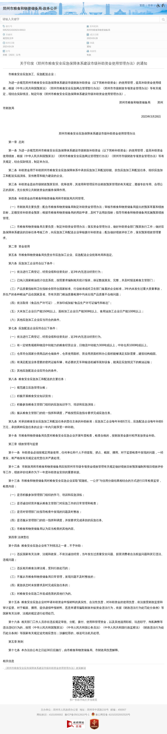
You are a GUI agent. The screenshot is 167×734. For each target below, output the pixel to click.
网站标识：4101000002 (50, 714)
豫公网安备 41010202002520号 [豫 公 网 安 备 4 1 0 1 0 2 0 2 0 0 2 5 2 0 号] (110, 714)
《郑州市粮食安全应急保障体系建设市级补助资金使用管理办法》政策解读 (45, 668)
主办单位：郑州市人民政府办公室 (59, 709)
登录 (150, 5)
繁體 (142, 5)
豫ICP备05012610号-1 (77, 714)
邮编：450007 (118, 709)
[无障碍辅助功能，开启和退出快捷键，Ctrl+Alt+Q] (160, 5)
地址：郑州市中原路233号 (94, 709)
